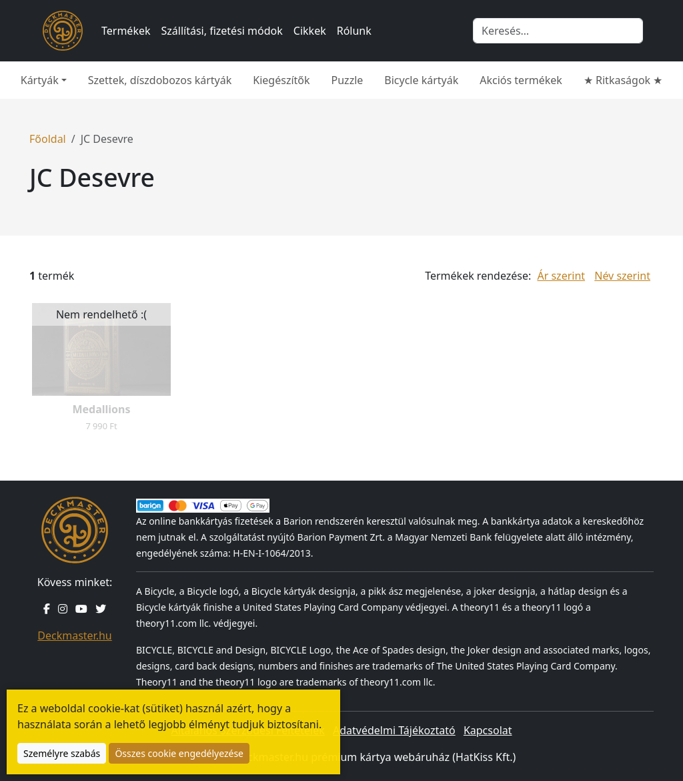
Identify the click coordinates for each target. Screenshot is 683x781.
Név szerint (622, 275)
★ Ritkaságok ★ (623, 80)
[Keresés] (558, 30)
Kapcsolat (488, 730)
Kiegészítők (281, 80)
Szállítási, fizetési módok (222, 30)
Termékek (126, 30)
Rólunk (354, 30)
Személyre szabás (61, 753)
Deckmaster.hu (74, 635)
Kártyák (40, 80)
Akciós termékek (521, 80)
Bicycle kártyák (421, 80)
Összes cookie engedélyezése (179, 753)
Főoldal (47, 139)
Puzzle (347, 80)
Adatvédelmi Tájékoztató (394, 730)
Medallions (101, 409)
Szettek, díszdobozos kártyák (160, 80)
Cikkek (309, 30)
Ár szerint (561, 275)
